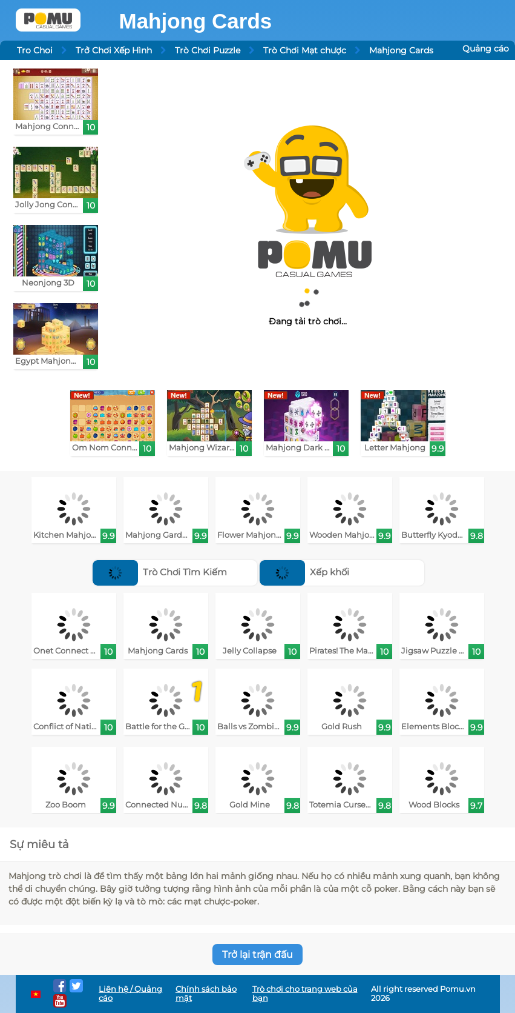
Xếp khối (305, 572)
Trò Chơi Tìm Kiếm (160, 572)
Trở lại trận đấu (257, 954)
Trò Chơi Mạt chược (304, 50)
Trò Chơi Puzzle (207, 50)
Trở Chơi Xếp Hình (114, 50)
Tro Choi (35, 50)
